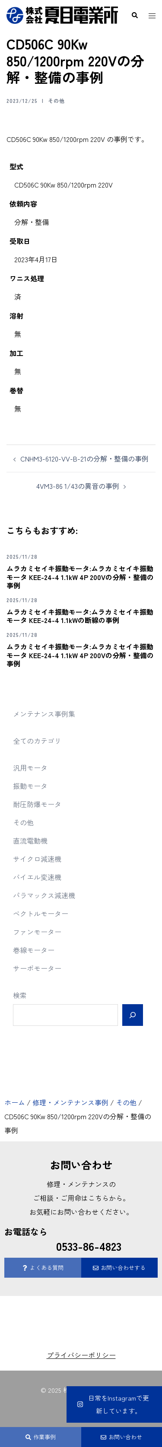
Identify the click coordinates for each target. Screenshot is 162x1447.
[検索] (132, 1015)
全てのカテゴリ (37, 740)
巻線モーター (33, 950)
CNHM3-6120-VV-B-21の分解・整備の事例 (84, 458)
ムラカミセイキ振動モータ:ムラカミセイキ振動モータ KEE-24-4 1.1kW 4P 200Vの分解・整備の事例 (80, 576)
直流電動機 (30, 840)
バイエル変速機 (37, 877)
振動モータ (30, 786)
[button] (134, 15)
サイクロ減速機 (37, 859)
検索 (20, 995)
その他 (56, 100)
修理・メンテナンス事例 (70, 1102)
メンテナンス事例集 (44, 714)
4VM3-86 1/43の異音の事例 (77, 486)
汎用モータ (30, 767)
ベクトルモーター (40, 913)
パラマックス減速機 (44, 895)
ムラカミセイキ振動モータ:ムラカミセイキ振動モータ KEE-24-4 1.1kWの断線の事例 (79, 615)
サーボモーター (37, 968)
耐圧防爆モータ (37, 804)
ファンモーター (37, 931)
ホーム (14, 1102)
